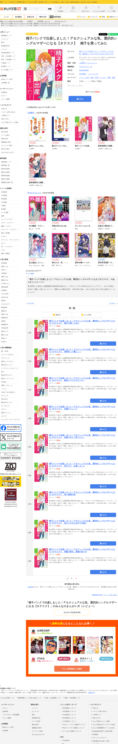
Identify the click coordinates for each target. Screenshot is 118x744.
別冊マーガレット (7, 385)
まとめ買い (86, 315)
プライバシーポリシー (99, 738)
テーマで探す (5, 135)
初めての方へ (5, 119)
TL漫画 (3, 205)
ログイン (4, 96)
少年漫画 (4, 202)
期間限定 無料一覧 (7, 182)
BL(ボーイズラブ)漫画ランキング (72, 728)
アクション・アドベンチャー (10, 240)
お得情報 (5, 730)
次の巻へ (112, 303)
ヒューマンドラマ (7, 219)
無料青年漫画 (5, 175)
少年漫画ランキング (68, 721)
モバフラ (4, 416)
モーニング (4, 395)
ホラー (3, 243)
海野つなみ (4, 277)
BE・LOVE (4, 351)
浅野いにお (4, 266)
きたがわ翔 (4, 294)
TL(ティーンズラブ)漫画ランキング (73, 724)
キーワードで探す (7, 145)
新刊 (102, 17)
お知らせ (4, 108)
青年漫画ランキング (68, 718)
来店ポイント (112, 17)
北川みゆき (4, 297)
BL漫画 (3, 209)
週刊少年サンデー (7, 402)
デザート (4, 409)
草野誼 (3, 300)
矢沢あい (4, 341)
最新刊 (57, 314)
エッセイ (103, 77)
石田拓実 (4, 273)
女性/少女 (30, 17)
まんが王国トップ (7, 698)
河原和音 (4, 290)
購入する (80, 99)
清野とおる (4, 314)
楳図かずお (4, 280)
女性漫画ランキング (68, 711)
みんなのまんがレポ (7, 152)
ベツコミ (4, 389)
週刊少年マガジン (7, 375)
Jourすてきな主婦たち (8, 392)
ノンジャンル (93, 74)
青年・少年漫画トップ (8, 59)
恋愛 (2, 216)
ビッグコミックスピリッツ (9, 368)
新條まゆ (4, 311)
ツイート (104, 34)
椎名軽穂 (4, 307)
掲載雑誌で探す (6, 142)
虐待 (113, 77)
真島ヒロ (4, 338)
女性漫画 (4, 192)
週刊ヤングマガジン (7, 361)
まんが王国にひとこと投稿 (9, 122)
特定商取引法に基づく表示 (100, 741)
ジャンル (81, 17)
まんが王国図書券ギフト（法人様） (103, 728)
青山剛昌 (4, 263)
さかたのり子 (5, 304)
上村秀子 (88, 63)
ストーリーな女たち (7, 354)
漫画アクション (6, 413)
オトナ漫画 (4, 212)
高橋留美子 (4, 324)
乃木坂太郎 (4, 328)
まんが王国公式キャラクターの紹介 (103, 724)
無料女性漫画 (5, 169)
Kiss (2, 372)
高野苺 (3, 321)
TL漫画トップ (5, 63)
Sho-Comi (4, 399)
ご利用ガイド (5, 115)
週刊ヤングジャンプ (7, 378)
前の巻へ (31, 303)
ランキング (92, 17)
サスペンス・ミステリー (9, 229)
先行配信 (18, 17)
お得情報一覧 (5, 83)
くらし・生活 (84, 77)
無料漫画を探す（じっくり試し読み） (105, 595)
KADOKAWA (84, 70)
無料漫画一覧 (5, 165)
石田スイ (4, 270)
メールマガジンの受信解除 (10, 714)
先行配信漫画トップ (7, 53)
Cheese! (3, 382)
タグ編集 (30, 273)
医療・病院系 (5, 253)
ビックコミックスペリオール (10, 419)
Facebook (65, 740)
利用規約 (94, 734)
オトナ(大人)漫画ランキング (71, 731)
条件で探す (4, 132)
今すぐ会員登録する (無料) (72, 669)
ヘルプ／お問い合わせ (8, 112)
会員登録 (4, 92)
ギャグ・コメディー (7, 223)
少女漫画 (4, 195)
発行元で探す (5, 149)
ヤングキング (5, 406)
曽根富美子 (4, 318)
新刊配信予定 (5, 46)
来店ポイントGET (7, 79)
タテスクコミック (34, 193)
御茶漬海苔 (4, 287)
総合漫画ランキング (68, 708)
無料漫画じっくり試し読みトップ (28, 698)
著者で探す (4, 139)
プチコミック (5, 358)
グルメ (3, 250)
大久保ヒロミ (5, 283)
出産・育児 (94, 77)
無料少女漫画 (5, 172)
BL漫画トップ (5, 66)
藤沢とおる (4, 335)
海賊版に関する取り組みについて (10, 474)
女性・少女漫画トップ (8, 56)
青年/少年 (42, 17)
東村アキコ (4, 331)
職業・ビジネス (6, 226)
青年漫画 (4, 199)
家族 (109, 77)
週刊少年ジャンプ (7, 365)
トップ (6, 17)
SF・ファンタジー (7, 246)
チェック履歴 (5, 99)
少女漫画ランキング (68, 714)
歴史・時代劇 (5, 233)
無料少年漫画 (5, 179)
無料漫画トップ (6, 35)
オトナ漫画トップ (7, 70)
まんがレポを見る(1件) (71, 612)
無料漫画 (55, 16)
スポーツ (4, 236)
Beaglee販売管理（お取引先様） (102, 731)
